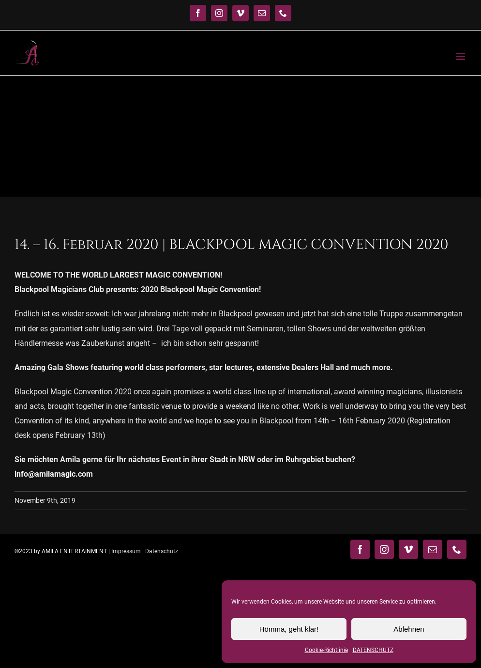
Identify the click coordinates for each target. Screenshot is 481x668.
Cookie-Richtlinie (326, 650)
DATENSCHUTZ (373, 650)
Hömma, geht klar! (289, 629)
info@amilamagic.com (54, 474)
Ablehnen (408, 629)
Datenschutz (161, 551)
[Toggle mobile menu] (461, 56)
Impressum (126, 551)
